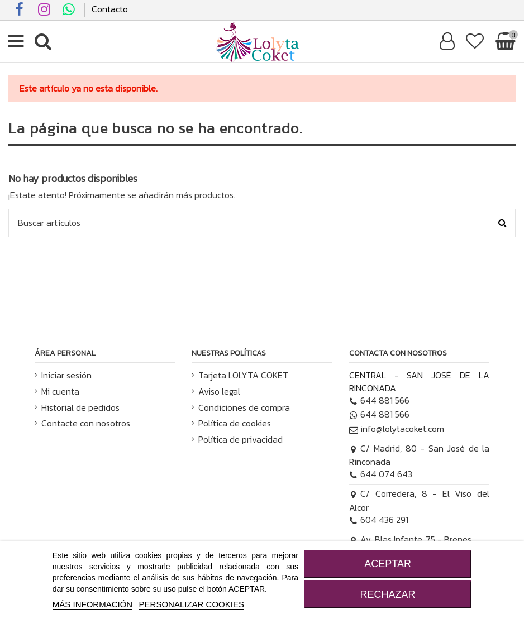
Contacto (110, 9)
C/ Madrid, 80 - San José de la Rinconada (419, 455)
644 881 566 (379, 400)
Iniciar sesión (66, 375)
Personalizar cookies (191, 604)
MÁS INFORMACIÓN (92, 604)
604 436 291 (379, 519)
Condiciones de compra (244, 407)
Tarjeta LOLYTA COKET (243, 375)
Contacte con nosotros (85, 423)
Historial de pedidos (80, 407)
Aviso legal (219, 391)
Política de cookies (234, 423)
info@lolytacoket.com (397, 428)
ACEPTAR (387, 563)
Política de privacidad (240, 439)
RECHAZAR (388, 594)
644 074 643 (381, 474)
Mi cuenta (60, 391)
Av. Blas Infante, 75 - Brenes (410, 539)
